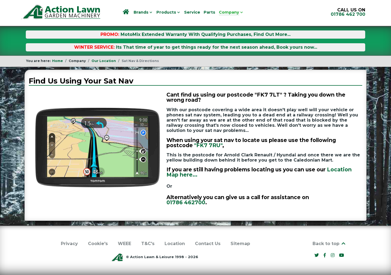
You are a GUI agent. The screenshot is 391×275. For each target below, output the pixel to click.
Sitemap (240, 243)
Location (175, 243)
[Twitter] (317, 255)
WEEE (124, 243)
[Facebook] (325, 255)
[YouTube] (342, 255)
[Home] (126, 12)
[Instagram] (333, 255)
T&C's (147, 243)
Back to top (329, 243)
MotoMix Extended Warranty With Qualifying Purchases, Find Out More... (206, 34)
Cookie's (98, 243)
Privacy (69, 243)
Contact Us (207, 243)
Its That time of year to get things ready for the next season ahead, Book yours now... (216, 47)
